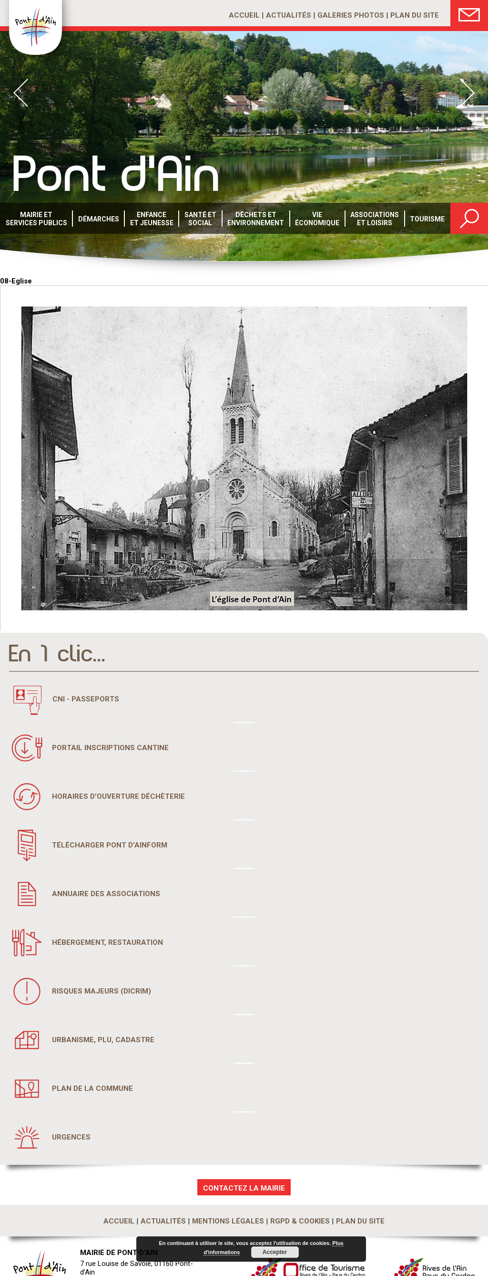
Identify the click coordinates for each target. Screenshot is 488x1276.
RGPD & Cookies (300, 1221)
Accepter (275, 1252)
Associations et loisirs (374, 219)
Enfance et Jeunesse (151, 219)
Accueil (244, 15)
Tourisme (427, 219)
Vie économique (317, 219)
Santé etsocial (200, 219)
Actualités (288, 15)
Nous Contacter (469, 13)
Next (467, 93)
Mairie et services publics (36, 219)
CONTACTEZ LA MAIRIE (244, 1188)
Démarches (98, 219)
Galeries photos (350, 15)
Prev (20, 93)
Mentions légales (228, 1221)
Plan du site (414, 15)
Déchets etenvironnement (255, 219)
